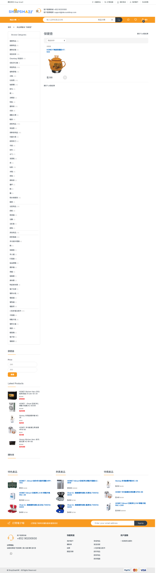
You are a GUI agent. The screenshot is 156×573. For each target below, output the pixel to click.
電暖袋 (13, 341)
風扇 (12, 328)
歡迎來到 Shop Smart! (15, 2)
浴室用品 (14, 206)
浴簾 (12, 219)
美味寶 (13, 280)
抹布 (12, 150)
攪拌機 (13, 267)
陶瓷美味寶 (15, 285)
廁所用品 (97, 551)
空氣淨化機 (15, 63)
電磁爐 (13, 298)
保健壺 (49, 46)
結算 (68, 548)
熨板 (12, 102)
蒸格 (12, 176)
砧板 (13, 167)
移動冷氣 (14, 319)
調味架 (13, 180)
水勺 (12, 154)
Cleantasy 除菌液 (18, 58)
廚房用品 (15, 124)
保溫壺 (13, 128)
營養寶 (13, 276)
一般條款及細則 (126, 541)
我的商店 (121, 2)
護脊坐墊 (14, 50)
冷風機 (13, 315)
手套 (12, 146)
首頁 (9, 27)
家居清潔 (14, 54)
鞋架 (12, 119)
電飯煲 (13, 306)
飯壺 (12, 202)
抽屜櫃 (14, 85)
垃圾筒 (14, 80)
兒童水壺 (14, 137)
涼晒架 (13, 98)
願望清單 (70, 551)
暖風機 (13, 333)
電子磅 (13, 337)
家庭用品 (15, 67)
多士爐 (13, 254)
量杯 (12, 185)
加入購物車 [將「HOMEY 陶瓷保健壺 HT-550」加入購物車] (65, 77)
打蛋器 (13, 259)
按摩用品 (14, 45)
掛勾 (12, 89)
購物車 (69, 544)
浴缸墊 (13, 224)
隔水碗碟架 (15, 198)
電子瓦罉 (14, 289)
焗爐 (12, 272)
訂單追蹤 (108, 2)
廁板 (12, 211)
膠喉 (12, 228)
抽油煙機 (14, 263)
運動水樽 (14, 115)
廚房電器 (14, 237)
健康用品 (14, 41)
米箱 (12, 172)
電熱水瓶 (14, 293)
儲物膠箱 (14, 72)
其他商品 (14, 233)
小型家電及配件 (17, 311)
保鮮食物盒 (15, 132)
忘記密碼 (145, 2)
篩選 (12, 375)
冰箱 (13, 76)
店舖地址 (96, 2)
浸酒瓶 (13, 158)
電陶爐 (13, 302)
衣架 (12, 111)
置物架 (14, 106)
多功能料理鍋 (16, 241)
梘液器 (13, 215)
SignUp (141, 523)
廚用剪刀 (14, 141)
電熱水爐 (14, 324)
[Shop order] (56, 41)
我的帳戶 (134, 2)
